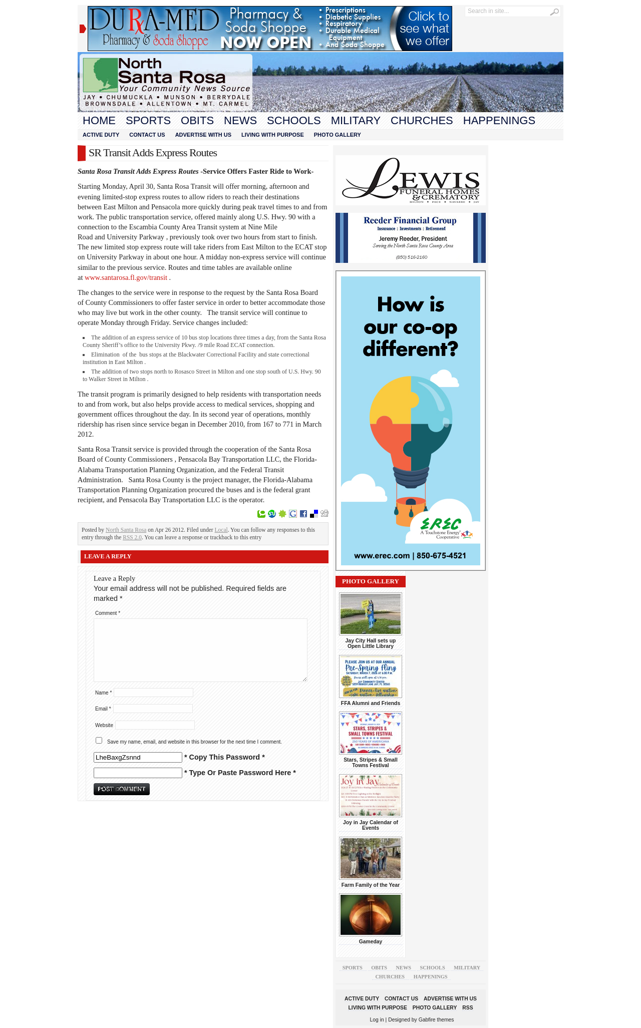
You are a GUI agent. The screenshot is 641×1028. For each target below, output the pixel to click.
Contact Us (147, 135)
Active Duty (101, 135)
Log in (377, 1019)
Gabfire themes (436, 1019)
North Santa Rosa (126, 530)
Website (104, 725)
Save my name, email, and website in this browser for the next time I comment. (194, 742)
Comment (107, 613)
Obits (197, 120)
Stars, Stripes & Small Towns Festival (371, 762)
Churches (422, 120)
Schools (294, 120)
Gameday (371, 941)
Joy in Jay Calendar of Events (370, 825)
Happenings (499, 120)
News (240, 120)
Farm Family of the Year (371, 885)
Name (103, 693)
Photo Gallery (337, 135)
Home (99, 120)
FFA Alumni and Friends (370, 703)
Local (221, 530)
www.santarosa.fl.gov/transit (126, 277)
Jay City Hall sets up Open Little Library (371, 643)
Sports (148, 120)
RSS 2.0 (132, 537)
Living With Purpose (272, 135)
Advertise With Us (203, 135)
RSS (467, 1007)
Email (103, 709)
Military (356, 120)
